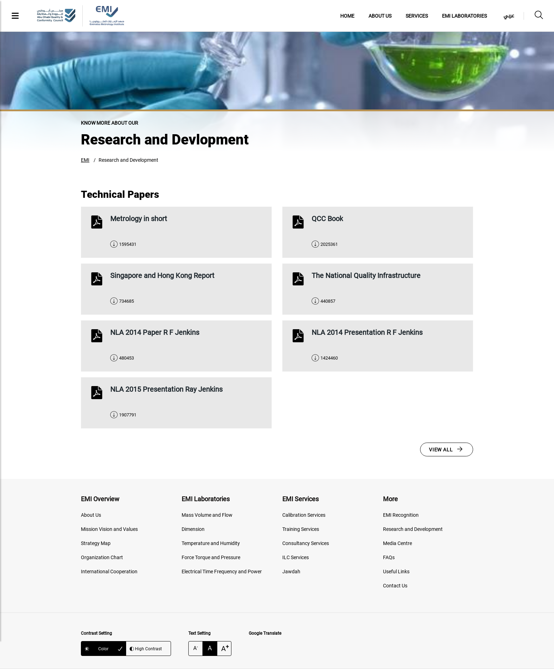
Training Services (300, 529)
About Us (380, 16)
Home (347, 16)
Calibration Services (303, 515)
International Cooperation (109, 571)
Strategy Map (96, 543)
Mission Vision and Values (109, 529)
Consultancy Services (305, 543)
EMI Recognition (401, 515)
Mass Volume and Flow (207, 515)
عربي (508, 15)
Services (417, 16)
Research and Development (128, 160)
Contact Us (395, 585)
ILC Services (295, 557)
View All (441, 449)
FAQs (389, 557)
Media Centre (397, 543)
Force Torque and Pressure (211, 557)
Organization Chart (102, 557)
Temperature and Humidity (211, 543)
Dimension (193, 529)
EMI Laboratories (464, 16)
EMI (85, 160)
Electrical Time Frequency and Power (222, 571)
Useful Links (396, 571)
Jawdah (291, 571)
